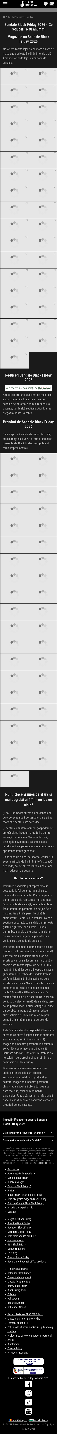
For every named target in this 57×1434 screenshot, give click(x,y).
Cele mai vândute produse (21, 1236)
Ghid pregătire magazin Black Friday (26, 1199)
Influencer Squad (16, 1307)
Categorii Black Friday (19, 1231)
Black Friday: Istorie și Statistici (24, 1194)
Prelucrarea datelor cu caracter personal (29, 1335)
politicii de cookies (46, 1163)
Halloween (13, 1298)
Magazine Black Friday (19, 1219)
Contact (11, 1211)
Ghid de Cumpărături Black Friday (25, 1203)
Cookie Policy (14, 1348)
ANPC (10, 1339)
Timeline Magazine (17, 1268)
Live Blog (12, 1253)
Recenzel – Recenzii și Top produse (26, 1261)
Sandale (29, 17)
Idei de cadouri (15, 1240)
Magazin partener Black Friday (23, 1318)
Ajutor (10, 1190)
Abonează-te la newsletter (21, 1173)
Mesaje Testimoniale (18, 1281)
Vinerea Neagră (15, 1182)
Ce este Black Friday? (19, 1186)
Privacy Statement (17, 1352)
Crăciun (11, 1294)
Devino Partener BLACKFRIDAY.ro (25, 1314)
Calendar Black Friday (19, 1273)
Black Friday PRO (16, 1290)
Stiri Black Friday (16, 1244)
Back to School (15, 1302)
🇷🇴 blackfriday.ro (18, 1420)
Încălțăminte (18, 17)
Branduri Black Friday (18, 1223)
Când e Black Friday (18, 1177)
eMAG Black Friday (17, 1285)
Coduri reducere (16, 1248)
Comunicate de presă (19, 1277)
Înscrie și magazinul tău (20, 1207)
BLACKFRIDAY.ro (31, 4)
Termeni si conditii (17, 1322)
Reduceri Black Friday (19, 1227)
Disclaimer (13, 1344)
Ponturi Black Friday (18, 1257)
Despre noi (13, 1169)
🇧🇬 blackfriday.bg (38, 1420)
